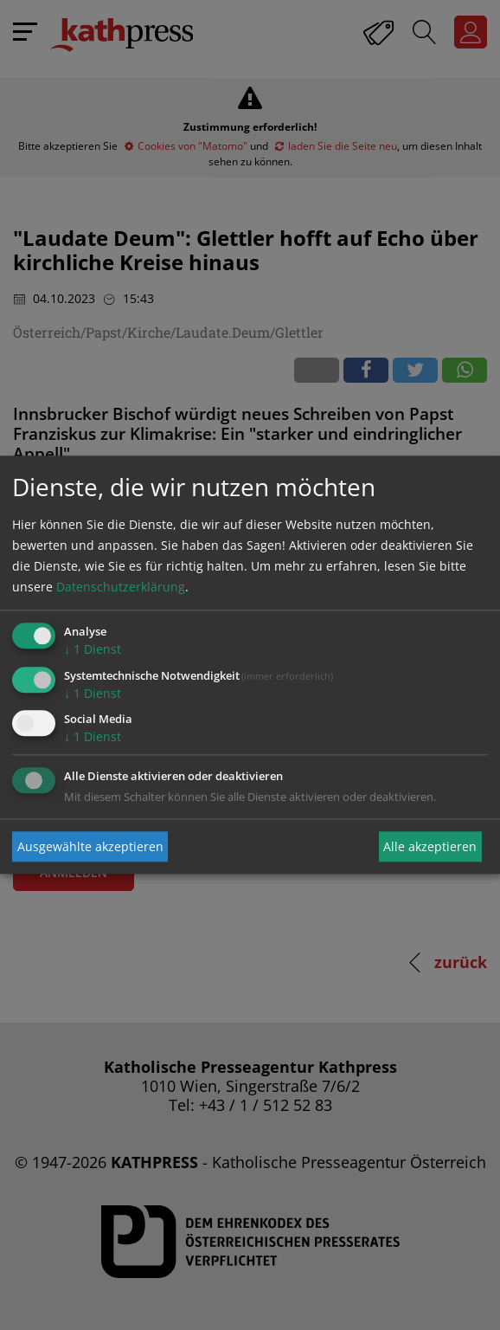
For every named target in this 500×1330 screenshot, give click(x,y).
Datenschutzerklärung (120, 586)
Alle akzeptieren (430, 846)
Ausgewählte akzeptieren (90, 846)
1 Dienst (92, 649)
